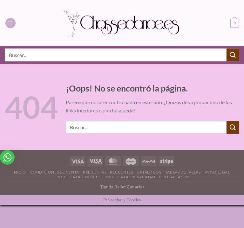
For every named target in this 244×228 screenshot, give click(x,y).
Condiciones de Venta (54, 172)
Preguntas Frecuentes (108, 172)
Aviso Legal (217, 172)
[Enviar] (233, 55)
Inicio (19, 172)
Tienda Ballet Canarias (122, 186)
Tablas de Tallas (183, 172)
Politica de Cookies (79, 176)
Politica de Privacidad (130, 176)
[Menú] (10, 23)
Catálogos (149, 172)
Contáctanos (174, 176)
